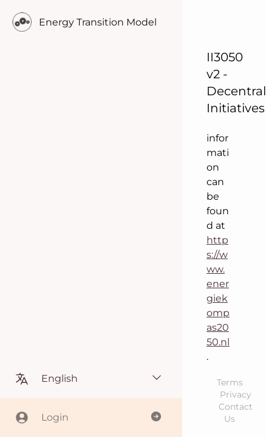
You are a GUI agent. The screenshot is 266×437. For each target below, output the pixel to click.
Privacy (235, 394)
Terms (230, 382)
